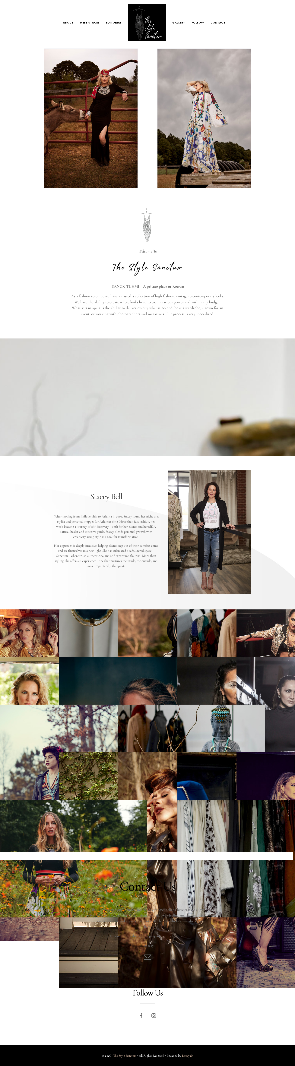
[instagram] (152, 1015)
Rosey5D (184, 1056)
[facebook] (140, 1015)
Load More (146, 858)
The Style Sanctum (122, 1056)
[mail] (147, 959)
